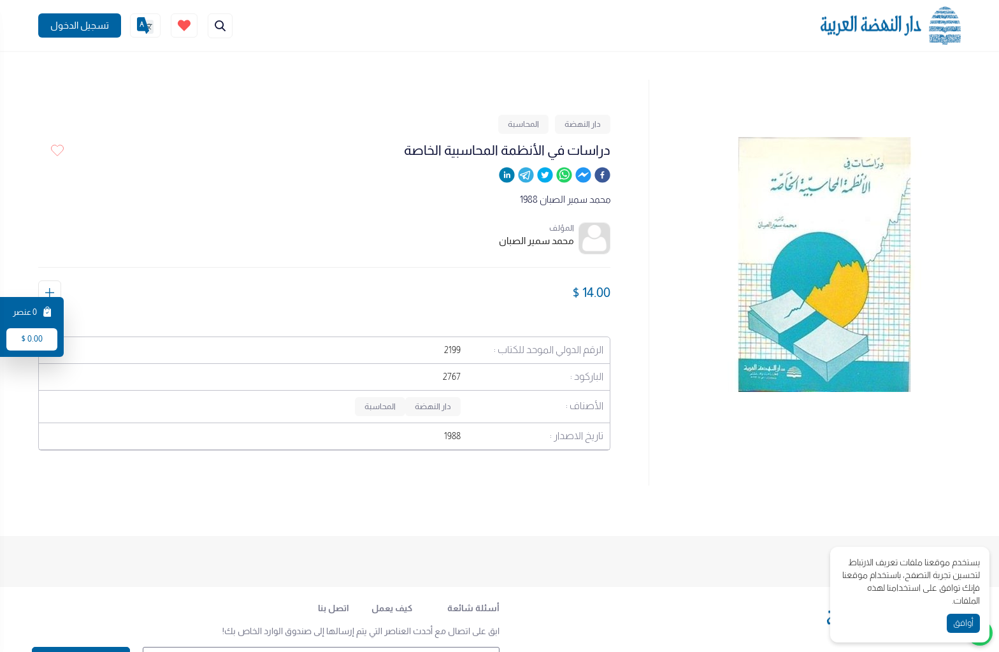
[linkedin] (507, 177)
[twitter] (545, 177)
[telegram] (526, 177)
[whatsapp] (564, 177)
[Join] (79, 25)
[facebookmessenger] (583, 177)
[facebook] (602, 177)
